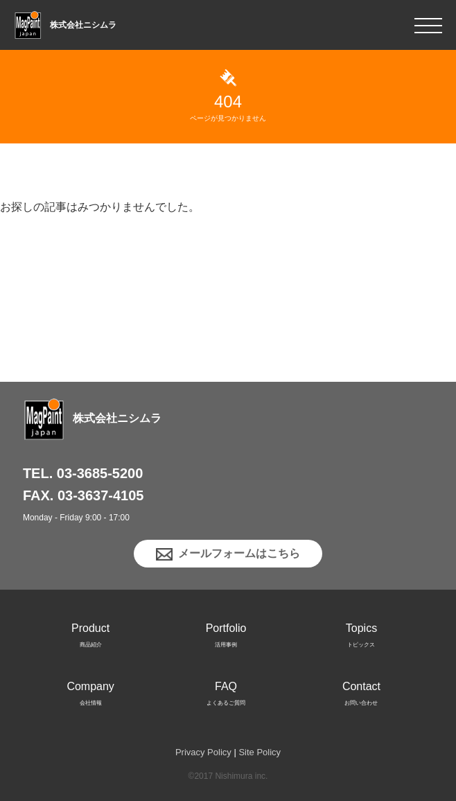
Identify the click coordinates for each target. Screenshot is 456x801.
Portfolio (226, 637)
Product (90, 637)
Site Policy (259, 752)
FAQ (226, 696)
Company (90, 696)
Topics (361, 637)
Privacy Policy (203, 752)
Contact (361, 696)
